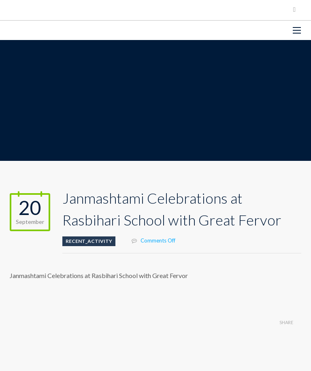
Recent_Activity (89, 241)
